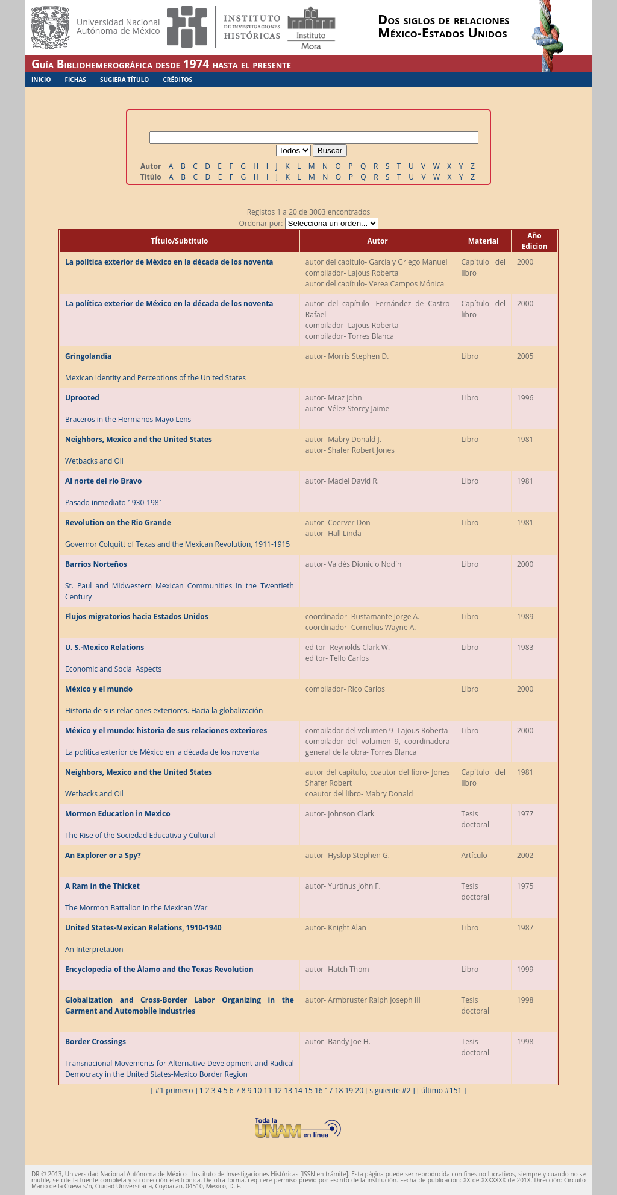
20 (359, 1090)
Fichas (75, 79)
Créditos (177, 79)
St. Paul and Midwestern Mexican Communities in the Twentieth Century (179, 580)
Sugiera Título (124, 79)
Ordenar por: (308, 223)
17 (329, 1090)
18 (339, 1090)
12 (278, 1090)
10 (258, 1090)
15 (308, 1090)
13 (288, 1090)
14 (298, 1090)
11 (268, 1090)
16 (319, 1090)
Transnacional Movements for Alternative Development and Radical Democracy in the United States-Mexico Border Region (179, 1057)
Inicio (41, 79)
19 (349, 1090)
